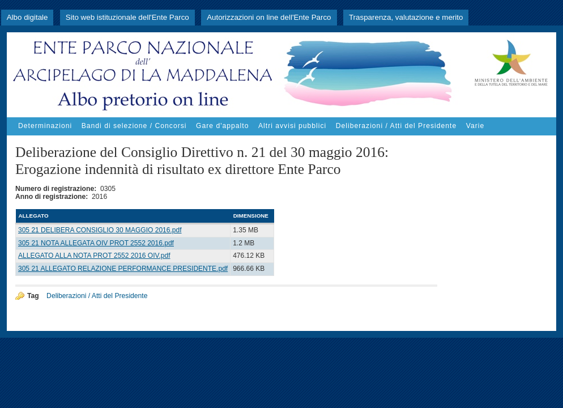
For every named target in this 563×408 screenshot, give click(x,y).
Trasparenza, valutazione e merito (406, 17)
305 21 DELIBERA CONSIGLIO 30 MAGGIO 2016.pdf (100, 230)
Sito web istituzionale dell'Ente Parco (127, 17)
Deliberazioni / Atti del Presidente (396, 126)
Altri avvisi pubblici (292, 126)
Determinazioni (45, 126)
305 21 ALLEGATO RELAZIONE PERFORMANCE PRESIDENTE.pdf (123, 269)
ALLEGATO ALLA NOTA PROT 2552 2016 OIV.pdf (94, 256)
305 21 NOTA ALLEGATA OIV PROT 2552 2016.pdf (96, 243)
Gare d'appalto (222, 126)
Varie (475, 126)
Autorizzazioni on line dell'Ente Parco (269, 17)
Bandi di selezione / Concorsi (134, 126)
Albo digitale (27, 17)
